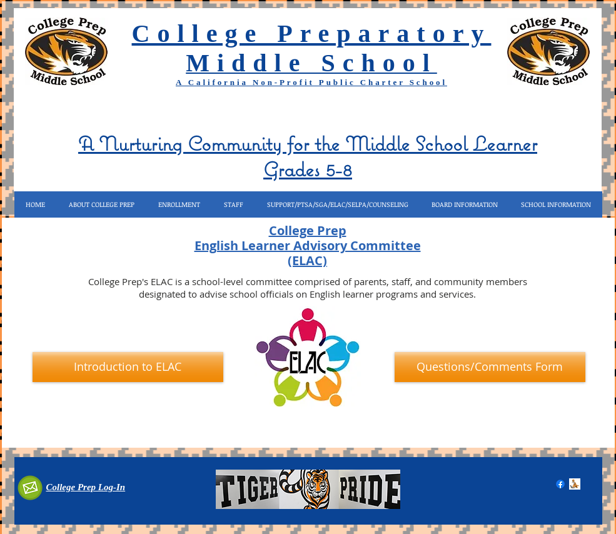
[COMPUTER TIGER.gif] (574, 484)
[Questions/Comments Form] (490, 367)
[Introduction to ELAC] (128, 367)
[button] (101, 204)
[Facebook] (560, 484)
